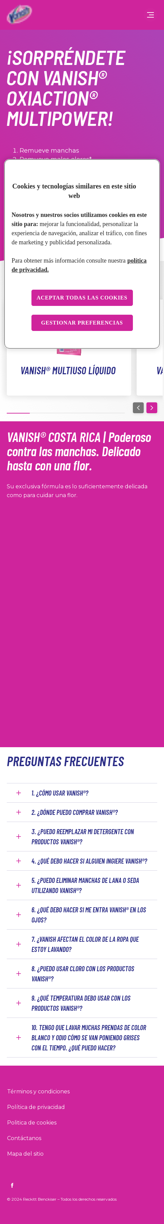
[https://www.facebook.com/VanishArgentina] (12, 1185)
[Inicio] (18, 14)
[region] (82, 254)
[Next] (151, 407)
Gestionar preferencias (82, 323)
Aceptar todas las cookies (82, 298)
